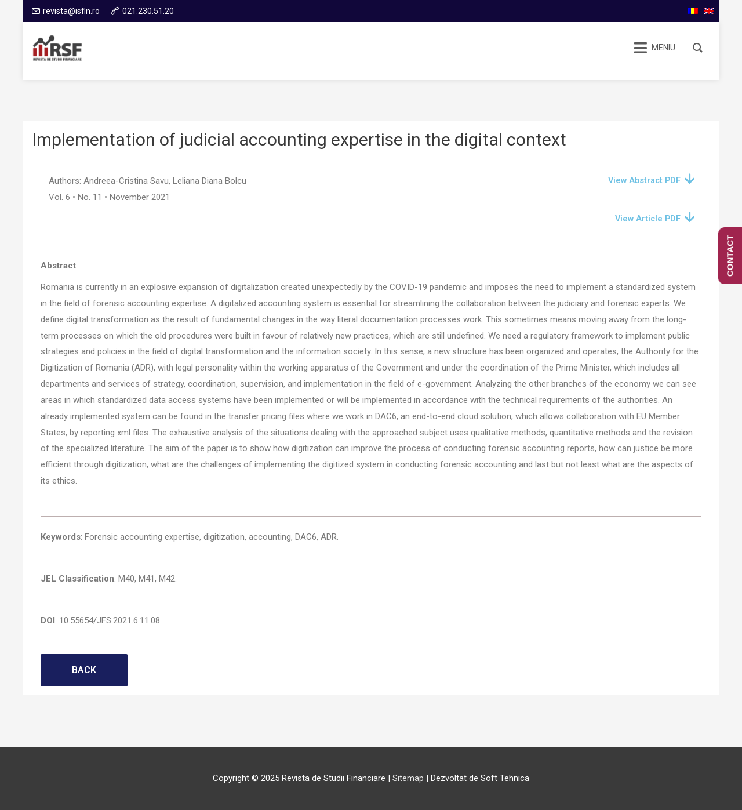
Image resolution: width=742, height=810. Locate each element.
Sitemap (408, 778)
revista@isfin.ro (71, 11)
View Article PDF (646, 218)
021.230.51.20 (148, 11)
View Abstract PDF (642, 180)
